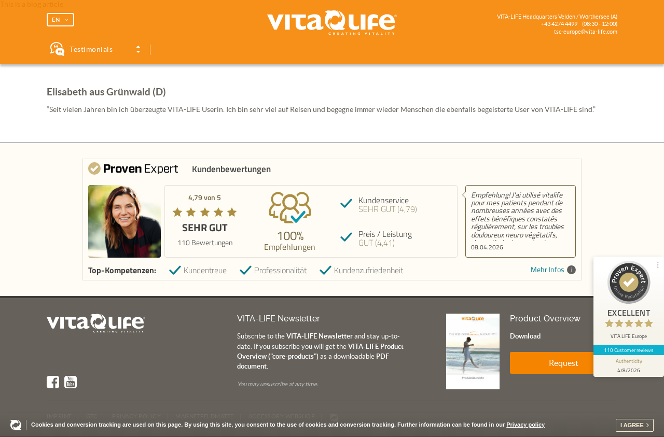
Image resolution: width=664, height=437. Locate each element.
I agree (632, 425)
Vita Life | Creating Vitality (332, 22)
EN (56, 20)
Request (563, 363)
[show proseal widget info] (628, 366)
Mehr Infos (553, 269)
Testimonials (91, 49)
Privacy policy (525, 424)
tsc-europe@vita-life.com (585, 32)
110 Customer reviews (629, 350)
